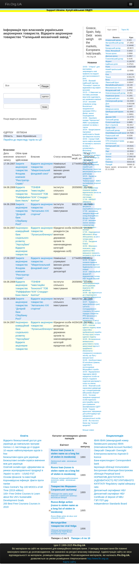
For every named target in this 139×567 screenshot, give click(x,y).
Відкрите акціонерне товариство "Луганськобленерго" (42, 231)
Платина (109, 162)
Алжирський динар (113, 40)
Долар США (110, 128)
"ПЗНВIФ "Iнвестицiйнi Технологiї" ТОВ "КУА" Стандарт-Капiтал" (39, 194)
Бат (107, 114)
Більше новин (88, 430)
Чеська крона (111, 53)
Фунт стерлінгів (112, 125)
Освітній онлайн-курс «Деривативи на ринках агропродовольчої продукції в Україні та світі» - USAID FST (23, 470)
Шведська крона (112, 109)
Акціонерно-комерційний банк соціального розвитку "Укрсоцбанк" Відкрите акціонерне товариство (23, 241)
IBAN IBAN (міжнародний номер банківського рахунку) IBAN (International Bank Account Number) (113, 443)
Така (107, 45)
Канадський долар (113, 48)
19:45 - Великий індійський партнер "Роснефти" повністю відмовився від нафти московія (91, 85)
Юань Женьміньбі (113, 51)
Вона (108, 80)
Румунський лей (112, 136)
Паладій (109, 164)
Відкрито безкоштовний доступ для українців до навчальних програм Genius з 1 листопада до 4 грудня (22, 443)
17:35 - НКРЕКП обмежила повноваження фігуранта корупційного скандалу (92, 204)
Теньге (108, 77)
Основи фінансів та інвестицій (19, 477)
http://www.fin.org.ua (97, 558)
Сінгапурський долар (114, 101)
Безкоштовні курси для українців (20, 457)
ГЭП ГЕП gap (101, 500)
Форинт (109, 61)
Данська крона (112, 56)
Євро (108, 149)
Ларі (107, 151)
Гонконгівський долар (114, 59)
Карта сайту (69, 562)
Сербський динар (113, 130)
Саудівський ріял (112, 98)
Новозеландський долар (116, 93)
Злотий (108, 154)
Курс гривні (112, 30)
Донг (107, 104)
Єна (107, 74)
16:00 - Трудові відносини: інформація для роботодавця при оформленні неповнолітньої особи (92, 413)
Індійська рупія (112, 64)
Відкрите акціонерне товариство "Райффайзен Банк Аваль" (23, 194)
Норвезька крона (112, 96)
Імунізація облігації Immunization (111, 467)
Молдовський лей (113, 90)
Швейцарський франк (114, 112)
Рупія (108, 67)
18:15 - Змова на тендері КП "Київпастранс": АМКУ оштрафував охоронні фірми (92, 180)
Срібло (108, 159)
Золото (108, 157)
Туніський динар (112, 120)
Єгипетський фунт (113, 122)
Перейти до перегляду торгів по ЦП (23, 139)
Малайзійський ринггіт (115, 85)
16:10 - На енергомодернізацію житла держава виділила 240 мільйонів (91, 285)
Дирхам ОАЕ (111, 117)
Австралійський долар (115, 43)
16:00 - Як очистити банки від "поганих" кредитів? (91, 423)
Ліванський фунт (112, 82)
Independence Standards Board (110, 503)
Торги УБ (125, 30)
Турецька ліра (111, 138)
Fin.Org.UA (13, 4)
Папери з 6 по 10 (80, 538)
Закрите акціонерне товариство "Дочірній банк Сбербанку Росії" (22, 214)
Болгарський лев (112, 146)
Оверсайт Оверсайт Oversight (110, 450)
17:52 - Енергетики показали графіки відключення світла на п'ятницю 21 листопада (92, 192)
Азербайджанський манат (116, 133)
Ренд (108, 106)
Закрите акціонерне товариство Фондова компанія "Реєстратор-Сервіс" (23, 173)
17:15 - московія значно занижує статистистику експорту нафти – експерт (90, 225)
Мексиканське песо (113, 88)
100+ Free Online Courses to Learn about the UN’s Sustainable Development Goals (21, 497)
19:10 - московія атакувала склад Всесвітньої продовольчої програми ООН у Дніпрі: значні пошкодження (89, 109)
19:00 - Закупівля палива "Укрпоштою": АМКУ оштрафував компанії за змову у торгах (91, 122)
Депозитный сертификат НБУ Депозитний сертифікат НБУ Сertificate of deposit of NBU (110, 493)
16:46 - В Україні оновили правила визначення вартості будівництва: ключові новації (91, 264)
